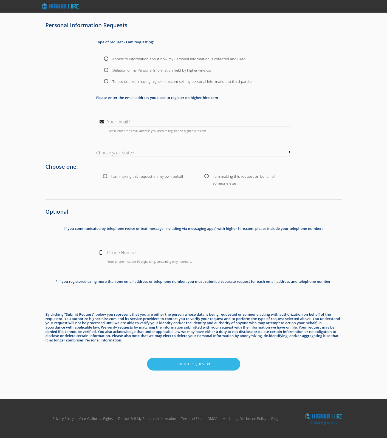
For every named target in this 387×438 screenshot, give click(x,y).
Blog (274, 418)
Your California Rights (96, 418)
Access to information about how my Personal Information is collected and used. (179, 58)
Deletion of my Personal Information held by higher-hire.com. (163, 70)
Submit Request (193, 363)
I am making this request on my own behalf (147, 176)
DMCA (212, 418)
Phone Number (122, 253)
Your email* (119, 122)
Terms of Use (191, 418)
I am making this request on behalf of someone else (244, 177)
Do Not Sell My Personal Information (147, 418)
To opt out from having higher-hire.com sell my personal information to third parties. (182, 81)
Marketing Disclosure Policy (244, 418)
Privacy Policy (63, 418)
